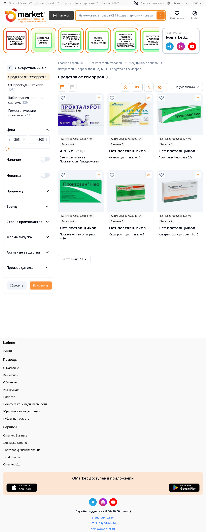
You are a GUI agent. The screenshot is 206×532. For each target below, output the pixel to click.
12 (74, 259)
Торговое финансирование (21, 450)
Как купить (10, 375)
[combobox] (184, 87)
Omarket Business (15, 435)
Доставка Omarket (16, 443)
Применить (41, 285)
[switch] (45, 159)
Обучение (10, 382)
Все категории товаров (106, 63)
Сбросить (16, 285)
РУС (198, 3)
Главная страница (70, 63)
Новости (9, 397)
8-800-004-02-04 (103, 518)
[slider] (7, 149)
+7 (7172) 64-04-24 (103, 523)
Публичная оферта (16, 418)
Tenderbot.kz (11, 457)
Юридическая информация (21, 411)
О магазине (11, 368)
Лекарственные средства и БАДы (80, 69)
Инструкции (11, 389)
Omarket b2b (11, 464)
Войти (7, 351)
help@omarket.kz (103, 529)
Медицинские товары (143, 63)
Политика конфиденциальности (25, 404)
